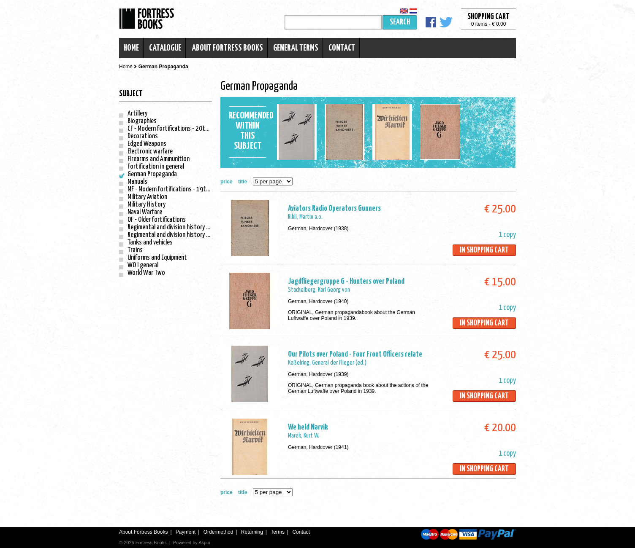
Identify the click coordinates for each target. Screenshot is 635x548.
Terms (278, 532)
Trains (135, 250)
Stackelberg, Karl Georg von (319, 290)
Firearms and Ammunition (159, 159)
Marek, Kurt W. (303, 435)
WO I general (143, 265)
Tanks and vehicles (150, 242)
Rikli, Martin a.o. (305, 217)
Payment (185, 532)
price (226, 182)
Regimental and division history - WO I (174, 227)
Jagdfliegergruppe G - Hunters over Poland (346, 281)
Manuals (137, 181)
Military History (147, 204)
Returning (252, 532)
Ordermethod (218, 532)
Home (131, 48)
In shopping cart (484, 250)
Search (400, 22)
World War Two (146, 273)
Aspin (204, 542)
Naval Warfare (145, 212)
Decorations (143, 136)
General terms (295, 48)
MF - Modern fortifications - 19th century (178, 189)
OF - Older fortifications (157, 219)
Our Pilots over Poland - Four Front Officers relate (355, 354)
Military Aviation (147, 197)
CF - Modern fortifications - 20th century (178, 128)
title (242, 182)
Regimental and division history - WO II (175, 235)
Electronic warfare (150, 151)
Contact (341, 48)
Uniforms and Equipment (157, 257)
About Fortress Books (227, 48)
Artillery (137, 113)
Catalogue (165, 48)
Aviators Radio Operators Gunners (334, 208)
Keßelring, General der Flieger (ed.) (327, 363)
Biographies (142, 121)
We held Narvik (308, 427)
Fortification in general (156, 166)
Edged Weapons (147, 144)
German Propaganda (152, 174)
